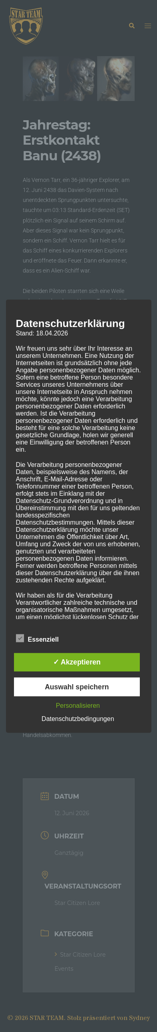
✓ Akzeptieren (77, 662)
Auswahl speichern (77, 687)
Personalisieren (78, 705)
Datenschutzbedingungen (78, 718)
